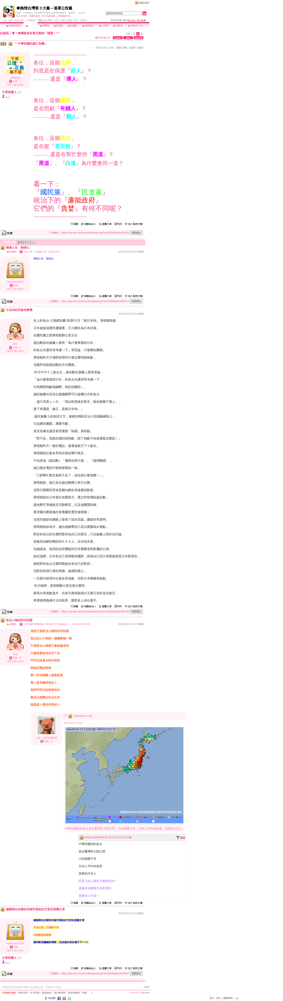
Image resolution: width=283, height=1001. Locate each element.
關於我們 (23, 992)
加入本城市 (21, 16)
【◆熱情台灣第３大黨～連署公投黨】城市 (57, 20)
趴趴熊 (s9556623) (94, 837)
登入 (212, 998)
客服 (84, 992)
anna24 (81, 13)
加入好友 (19, 84)
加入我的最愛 (48, 16)
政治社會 (19, 20)
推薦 (140, 47)
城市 (11, 20)
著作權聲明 (60, 992)
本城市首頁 (13, 25)
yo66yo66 (15, 77)
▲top (146, 986)
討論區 (30, 25)
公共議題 (30, 20)
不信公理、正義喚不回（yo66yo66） (42, 251)
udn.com (145, 992)
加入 (218, 998)
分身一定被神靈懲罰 (46, 737)
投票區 (58, 25)
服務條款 (46, 992)
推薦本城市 (34, 16)
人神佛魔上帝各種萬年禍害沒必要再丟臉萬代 (44, 13)
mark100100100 (15, 281)
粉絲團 (51, 998)
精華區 (44, 25)
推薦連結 (88, 25)
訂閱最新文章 (63, 16)
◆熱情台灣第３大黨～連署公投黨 (44, 8)
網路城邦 (144, 2)
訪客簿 (117, 25)
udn (4, 20)
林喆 (7, 97)
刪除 (182, 837)
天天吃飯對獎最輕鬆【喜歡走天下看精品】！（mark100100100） (57, 624)
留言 (9, 84)
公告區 (103, 25)
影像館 (72, 25)
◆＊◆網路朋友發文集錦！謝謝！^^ (36, 33)
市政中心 (135, 25)
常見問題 (35, 992)
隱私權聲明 (74, 992)
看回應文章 (102, 38)
